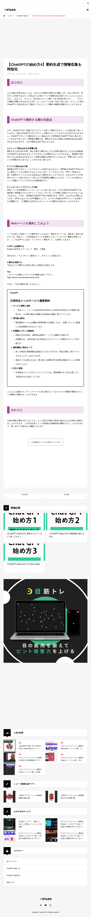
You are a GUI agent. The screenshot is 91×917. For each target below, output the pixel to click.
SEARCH (88, 3)
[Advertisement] (45, 36)
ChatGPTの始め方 (33, 74)
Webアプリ (11, 882)
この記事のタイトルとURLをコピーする (45, 442)
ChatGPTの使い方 (13, 868)
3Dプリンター (12, 861)
